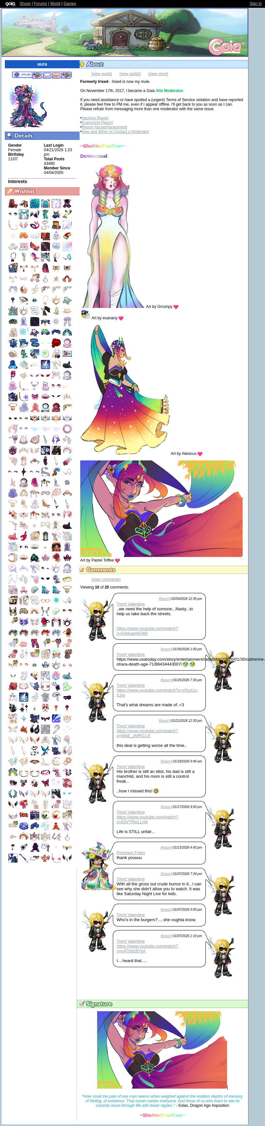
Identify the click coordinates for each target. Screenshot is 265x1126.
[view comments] (106, 579)
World (55, 3)
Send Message (47, 75)
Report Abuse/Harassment (104, 127)
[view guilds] (130, 74)
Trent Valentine (131, 604)
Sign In (256, 3)
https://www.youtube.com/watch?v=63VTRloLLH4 (147, 819)
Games (70, 3)
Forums (40, 3)
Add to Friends (37, 75)
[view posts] (102, 74)
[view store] (158, 74)
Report (164, 599)
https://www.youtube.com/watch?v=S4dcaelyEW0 (147, 631)
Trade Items (56, 75)
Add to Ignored (66, 75)
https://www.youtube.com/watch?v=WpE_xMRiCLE (147, 733)
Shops (25, 3)
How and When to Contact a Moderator (115, 131)
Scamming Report (97, 122)
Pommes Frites (131, 852)
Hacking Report (95, 118)
